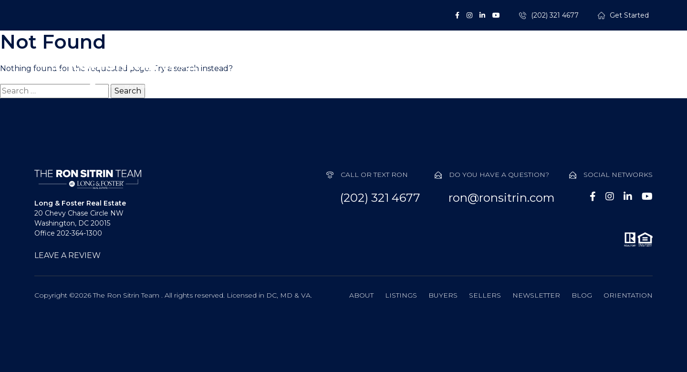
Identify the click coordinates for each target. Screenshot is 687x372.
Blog (582, 295)
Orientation (628, 295)
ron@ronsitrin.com (501, 198)
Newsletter (536, 295)
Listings (347, 73)
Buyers (414, 73)
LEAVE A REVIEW (67, 255)
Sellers (481, 73)
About (282, 73)
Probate (550, 73)
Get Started (629, 15)
